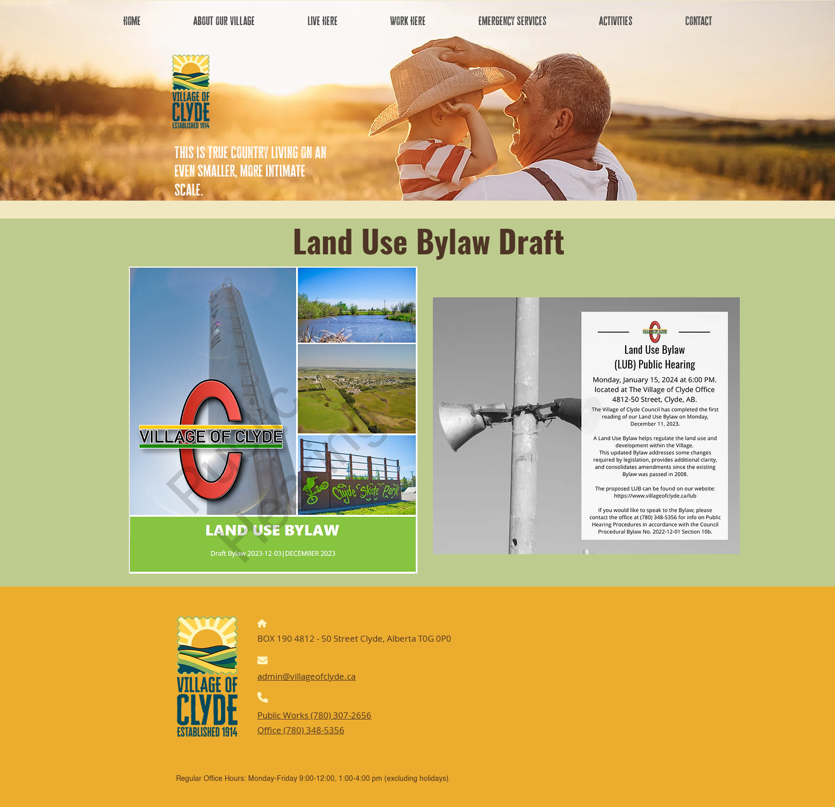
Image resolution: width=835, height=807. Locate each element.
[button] (224, 21)
